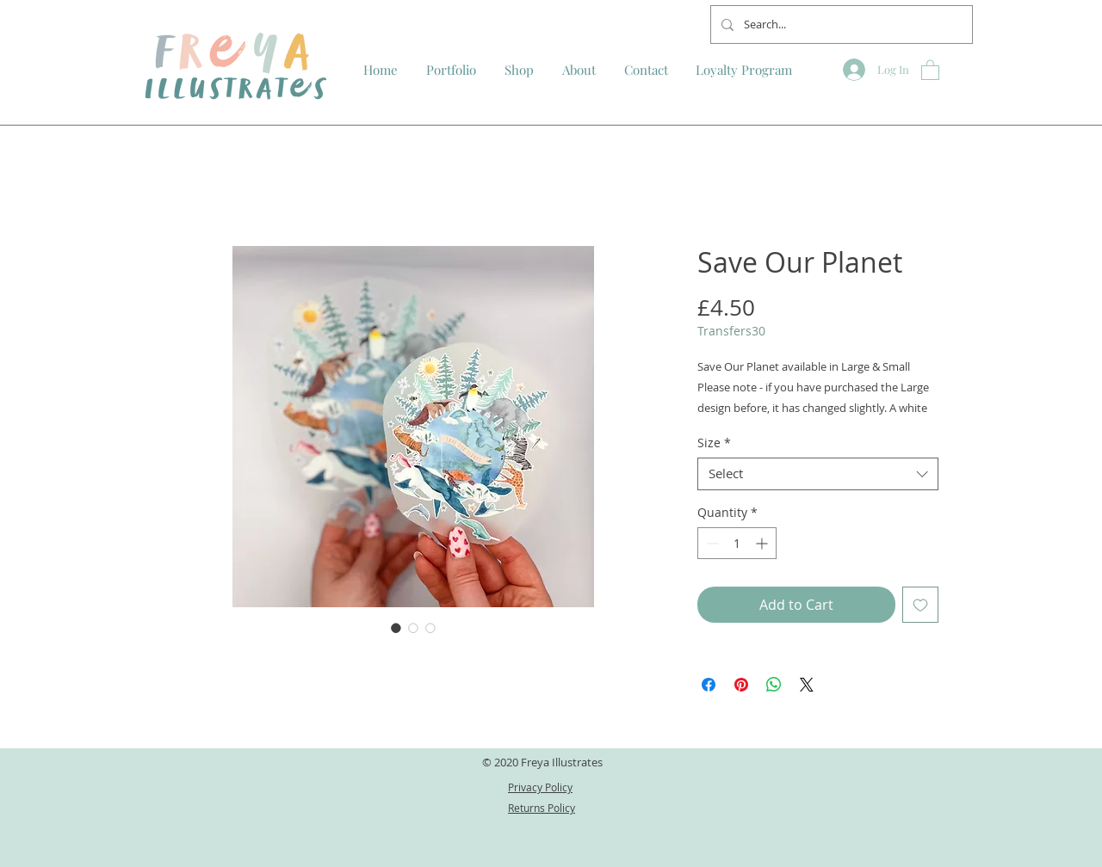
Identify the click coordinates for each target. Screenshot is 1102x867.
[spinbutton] (736, 543)
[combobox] (817, 474)
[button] (930, 69)
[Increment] (763, 543)
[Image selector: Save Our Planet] (396, 627)
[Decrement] (710, 543)
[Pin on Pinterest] (741, 684)
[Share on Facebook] (708, 684)
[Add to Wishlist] (920, 605)
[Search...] (840, 24)
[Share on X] (806, 684)
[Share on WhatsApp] (774, 684)
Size (714, 443)
